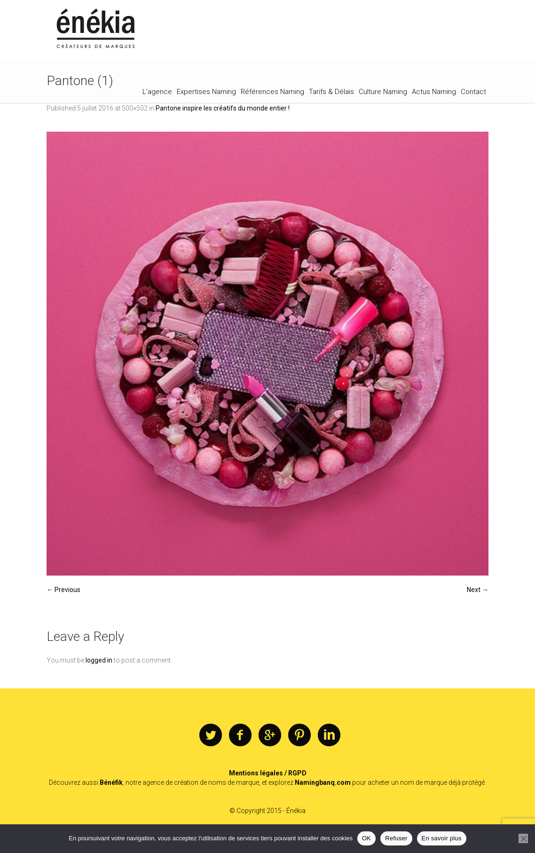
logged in (99, 660)
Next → (477, 589)
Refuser (396, 838)
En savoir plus (442, 838)
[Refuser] (523, 838)
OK (366, 838)
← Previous (63, 589)
